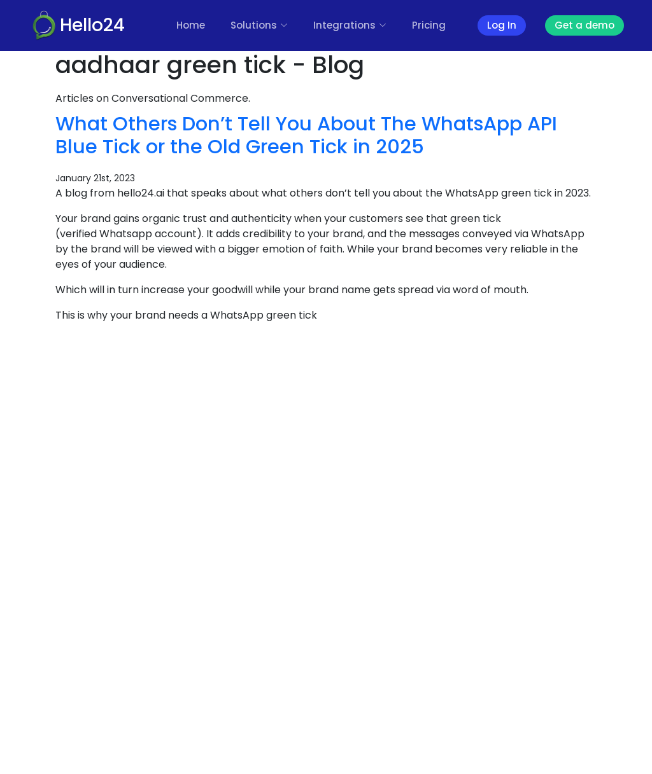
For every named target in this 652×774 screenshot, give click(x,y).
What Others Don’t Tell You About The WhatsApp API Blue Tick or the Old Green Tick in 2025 (306, 135)
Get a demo (584, 25)
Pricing (429, 25)
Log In (501, 25)
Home (190, 25)
